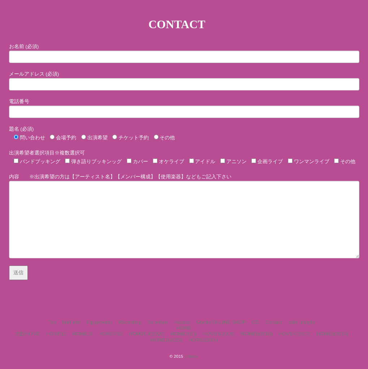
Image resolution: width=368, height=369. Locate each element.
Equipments (99, 322)
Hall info (71, 322)
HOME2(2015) (166, 340)
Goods (203, 322)
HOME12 (56, 333)
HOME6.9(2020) (146, 333)
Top (52, 322)
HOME (184, 328)
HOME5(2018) (256, 333)
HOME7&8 (110, 333)
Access (182, 322)
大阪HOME (27, 333)
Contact (273, 322)
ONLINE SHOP (229, 322)
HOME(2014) (203, 340)
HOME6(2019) (218, 333)
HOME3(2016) (332, 333)
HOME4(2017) (294, 333)
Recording (130, 322)
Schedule (157, 322)
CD (255, 322)
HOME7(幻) (183, 333)
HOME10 (83, 333)
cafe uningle (302, 322)
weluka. (191, 356)
